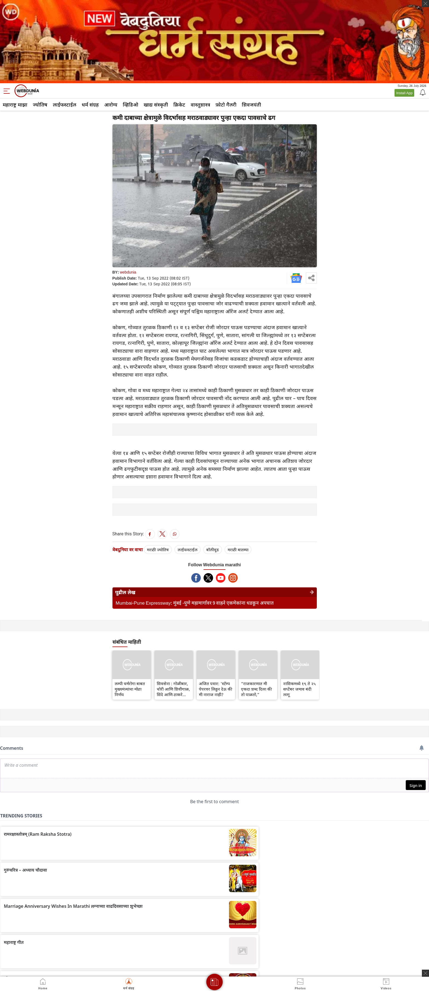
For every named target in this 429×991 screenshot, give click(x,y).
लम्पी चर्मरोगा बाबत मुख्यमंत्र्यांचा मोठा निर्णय (130, 689)
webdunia (128, 272)
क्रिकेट (179, 104)
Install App (404, 92)
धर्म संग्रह (90, 104)
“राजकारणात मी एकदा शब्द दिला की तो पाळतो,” (256, 689)
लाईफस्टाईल (64, 104)
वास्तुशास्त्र (200, 104)
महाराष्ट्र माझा (15, 104)
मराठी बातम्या (238, 549)
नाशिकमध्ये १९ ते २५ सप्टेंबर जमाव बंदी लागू (299, 689)
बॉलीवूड (212, 549)
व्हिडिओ (130, 104)
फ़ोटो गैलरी (226, 104)
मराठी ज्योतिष (158, 549)
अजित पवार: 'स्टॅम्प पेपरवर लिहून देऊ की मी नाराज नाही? (215, 689)
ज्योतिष (40, 104)
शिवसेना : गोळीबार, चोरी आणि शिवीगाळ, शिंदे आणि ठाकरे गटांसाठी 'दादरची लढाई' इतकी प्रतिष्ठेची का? (174, 689)
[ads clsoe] (425, 973)
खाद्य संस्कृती (156, 104)
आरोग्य (110, 104)
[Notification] (422, 92)
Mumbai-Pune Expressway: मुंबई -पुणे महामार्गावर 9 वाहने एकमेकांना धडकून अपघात (195, 603)
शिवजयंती (251, 104)
